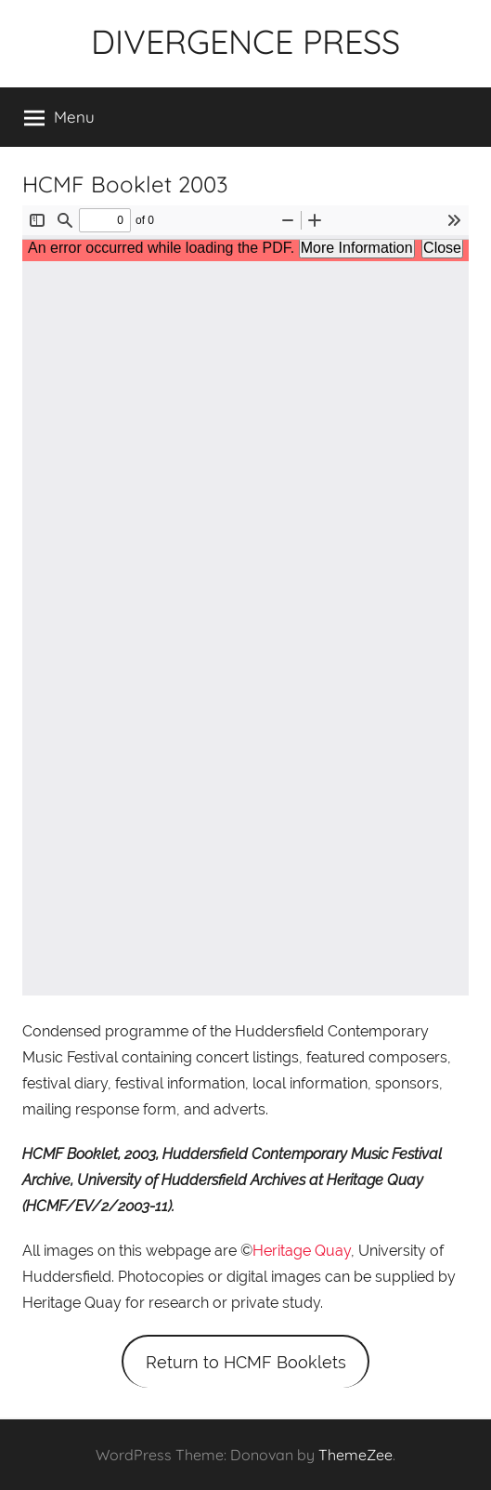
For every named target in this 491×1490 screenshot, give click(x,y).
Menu (59, 117)
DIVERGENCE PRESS (245, 41)
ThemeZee (355, 1454)
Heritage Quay (301, 1250)
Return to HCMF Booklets (246, 1362)
